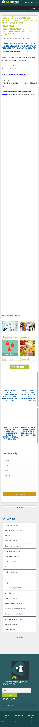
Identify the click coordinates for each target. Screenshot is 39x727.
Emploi (7, 577)
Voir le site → (19, 366)
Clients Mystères (10, 562)
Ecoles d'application (11, 572)
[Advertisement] (19, 120)
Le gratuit (8, 583)
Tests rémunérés (10, 630)
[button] (27, 2)
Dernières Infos (14, 39)
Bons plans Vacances (12, 556)
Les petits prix (9, 593)
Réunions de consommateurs (15, 609)
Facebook (8, 705)
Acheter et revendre (11, 525)
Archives (7, 535)
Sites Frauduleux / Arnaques (14, 619)
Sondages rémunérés (12, 624)
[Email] (16, 690)
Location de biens (11, 598)
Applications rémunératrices (14, 530)
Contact (31, 718)
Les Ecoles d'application (13, 588)
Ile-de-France (25, 39)
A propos (8, 718)
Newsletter (20, 718)
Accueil (7, 715)
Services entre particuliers (13, 614)
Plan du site (19, 715)
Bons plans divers (11, 541)
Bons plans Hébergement (13, 546)
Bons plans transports (12, 551)
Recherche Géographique (13, 603)
